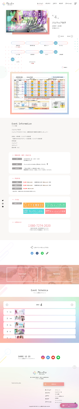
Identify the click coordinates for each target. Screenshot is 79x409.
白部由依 (32, 54)
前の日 (62, 36)
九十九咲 (18, 54)
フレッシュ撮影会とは (59, 396)
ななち (46, 54)
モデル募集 (57, 394)
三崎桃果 (61, 54)
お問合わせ (53, 384)
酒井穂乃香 (32, 45)
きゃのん (61, 45)
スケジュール (57, 390)
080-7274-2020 (40, 225)
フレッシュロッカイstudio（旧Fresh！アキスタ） (35, 164)
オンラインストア (58, 402)
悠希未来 (18, 45)
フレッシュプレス (58, 400)
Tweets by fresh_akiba (16, 383)
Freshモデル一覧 (58, 392)
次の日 (68, 36)
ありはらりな (32, 62)
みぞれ (17, 62)
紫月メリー (46, 45)
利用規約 (40, 229)
